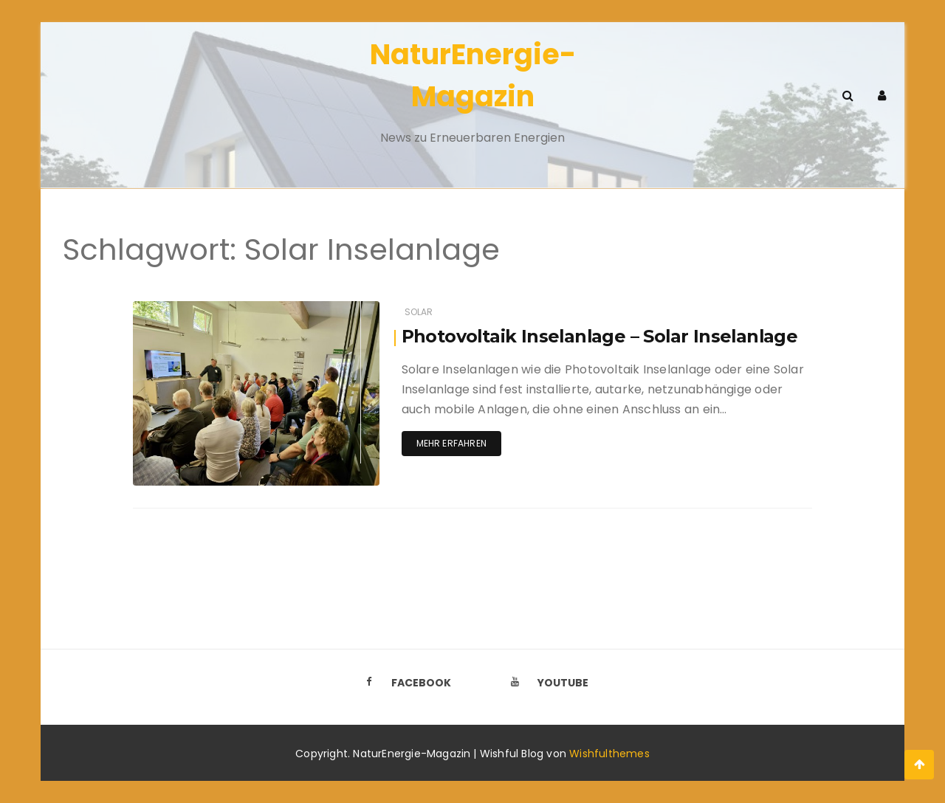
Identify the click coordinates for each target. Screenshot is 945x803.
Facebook (404, 682)
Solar (419, 312)
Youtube (545, 682)
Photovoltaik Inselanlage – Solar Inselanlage (602, 336)
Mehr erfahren (451, 443)
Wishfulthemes (609, 753)
